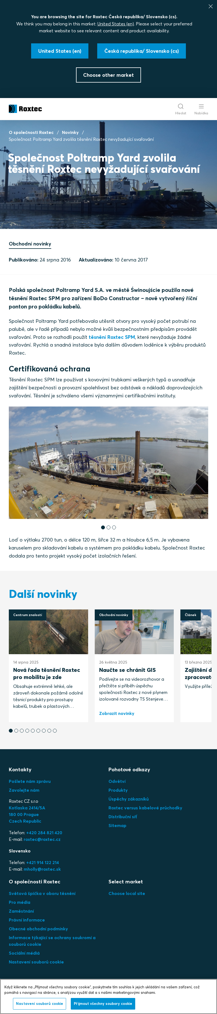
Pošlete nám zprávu (30, 781)
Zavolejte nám (24, 790)
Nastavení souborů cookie (36, 962)
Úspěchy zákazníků (129, 799)
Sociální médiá (24, 953)
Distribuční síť (123, 816)
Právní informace (27, 920)
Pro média (19, 902)
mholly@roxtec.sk (42, 869)
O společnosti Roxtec (31, 132)
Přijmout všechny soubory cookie (103, 1003)
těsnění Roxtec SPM (112, 337)
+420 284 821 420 (44, 832)
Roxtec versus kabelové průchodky (145, 807)
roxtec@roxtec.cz (42, 839)
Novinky (70, 132)
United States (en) (115, 24)
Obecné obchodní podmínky (38, 928)
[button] (103, 527)
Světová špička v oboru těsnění (42, 893)
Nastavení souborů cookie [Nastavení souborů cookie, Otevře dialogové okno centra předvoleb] (39, 1003)
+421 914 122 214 (42, 862)
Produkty (118, 790)
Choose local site (127, 893)
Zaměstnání (21, 911)
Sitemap (117, 825)
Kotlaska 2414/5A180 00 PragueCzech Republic (27, 814)
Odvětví (117, 781)
